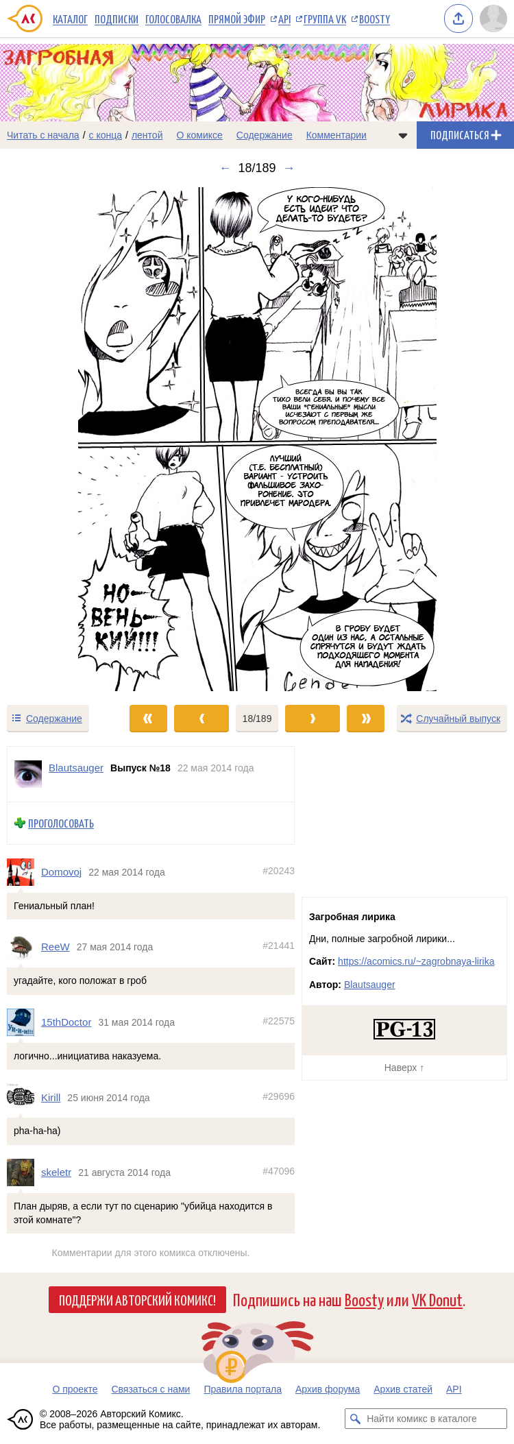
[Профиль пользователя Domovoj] (24, 872)
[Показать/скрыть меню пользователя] (493, 18)
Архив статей (403, 1389)
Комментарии (336, 135)
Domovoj (61, 872)
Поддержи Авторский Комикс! (137, 1299)
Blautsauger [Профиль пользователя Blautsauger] (76, 767)
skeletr (56, 1173)
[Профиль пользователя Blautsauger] (28, 774)
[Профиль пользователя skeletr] (24, 1172)
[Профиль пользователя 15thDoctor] (24, 1022)
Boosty (374, 18)
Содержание (264, 135)
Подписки (116, 18)
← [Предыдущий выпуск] (225, 168)
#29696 (278, 1096)
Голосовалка (173, 18)
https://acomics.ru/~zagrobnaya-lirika (416, 961)
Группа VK (325, 18)
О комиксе (199, 135)
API (284, 18)
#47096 (278, 1171)
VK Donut (437, 1299)
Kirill (50, 1097)
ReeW (55, 947)
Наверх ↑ (404, 1067)
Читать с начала (43, 135)
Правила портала (243, 1389)
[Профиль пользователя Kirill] (24, 1097)
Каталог (70, 18)
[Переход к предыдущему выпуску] (64, 439)
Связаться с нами (150, 1389)
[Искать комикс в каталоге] (355, 1418)
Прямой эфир (236, 18)
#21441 (278, 946)
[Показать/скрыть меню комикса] (403, 135)
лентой (147, 135)
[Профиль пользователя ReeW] (24, 947)
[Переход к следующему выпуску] (257, 439)
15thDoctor (66, 1022)
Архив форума (327, 1389)
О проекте (74, 1389)
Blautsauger (369, 984)
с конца (106, 135)
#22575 (278, 1020)
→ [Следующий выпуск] (289, 168)
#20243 (278, 870)
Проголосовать (61, 823)
